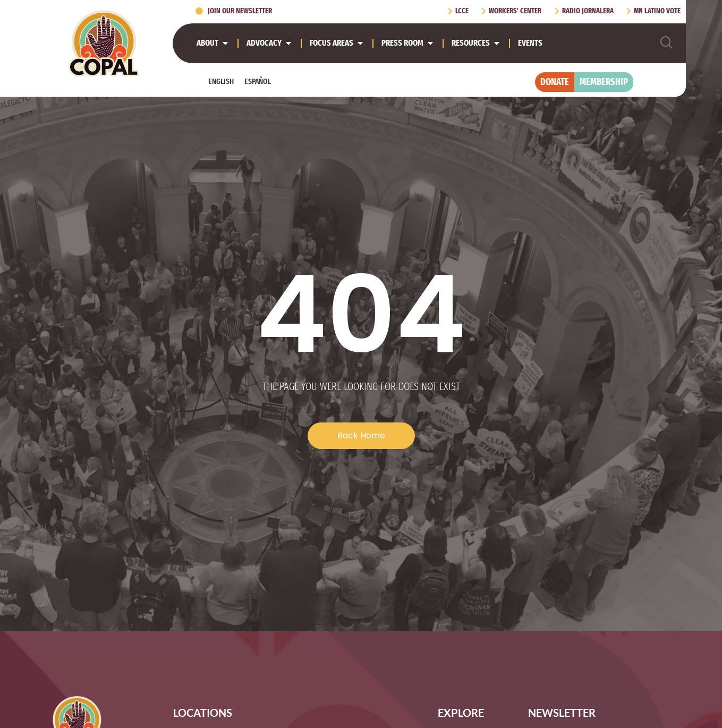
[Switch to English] (221, 81)
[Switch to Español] (257, 81)
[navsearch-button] (666, 43)
